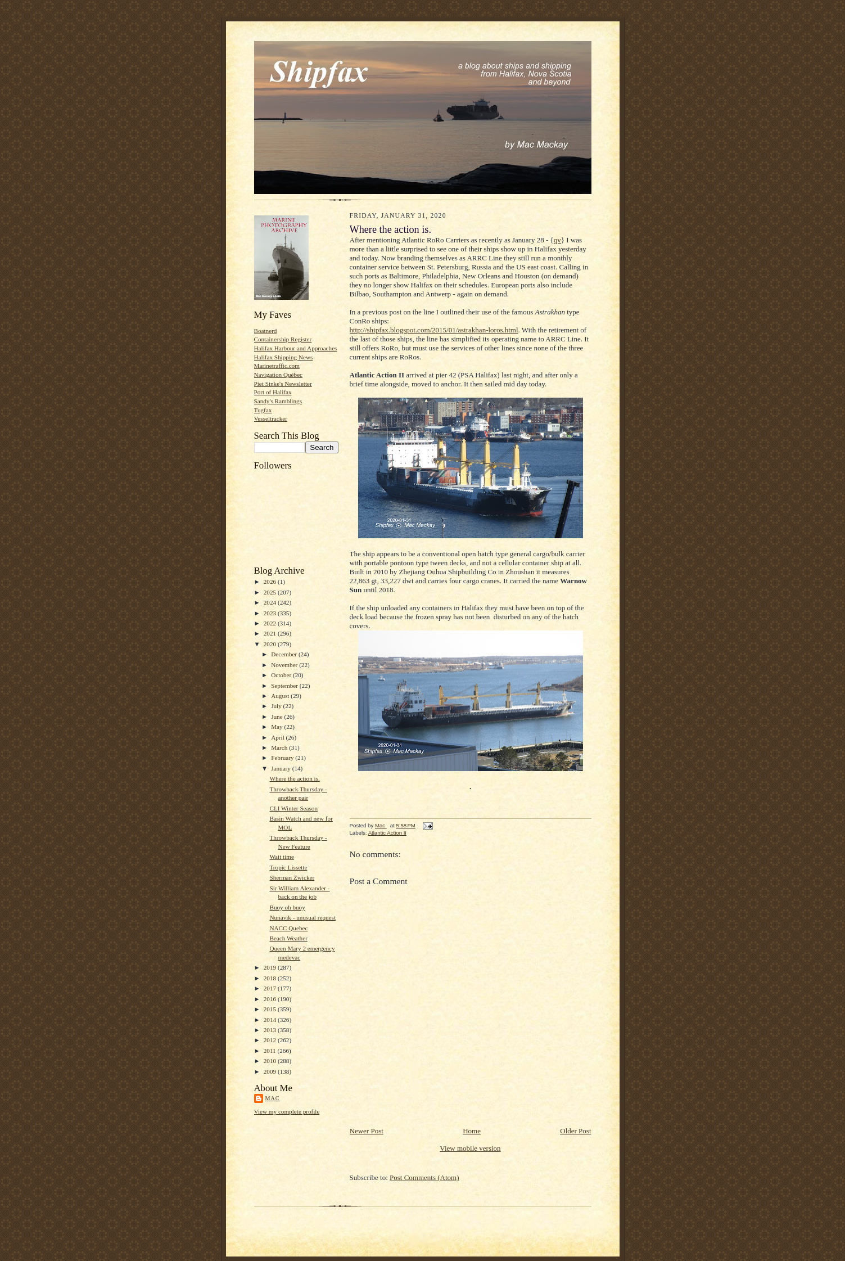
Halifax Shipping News (283, 357)
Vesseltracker (271, 418)
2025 (271, 592)
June (277, 716)
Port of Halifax (273, 392)
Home (472, 1131)
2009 (271, 1071)
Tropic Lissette (288, 867)
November (285, 664)
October (282, 675)
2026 (271, 581)
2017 (271, 988)
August (281, 695)
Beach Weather (288, 938)
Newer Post (366, 1131)
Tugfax (263, 410)
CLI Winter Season (293, 808)
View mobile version (470, 1148)
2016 (271, 999)
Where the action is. (294, 778)
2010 (271, 1060)
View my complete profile (287, 1111)
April (278, 737)
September (285, 685)
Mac (272, 1098)
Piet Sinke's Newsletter (283, 383)
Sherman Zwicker (291, 877)
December (285, 654)
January (281, 768)
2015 (271, 1009)
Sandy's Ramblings (278, 401)
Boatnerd (265, 330)
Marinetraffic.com (277, 365)
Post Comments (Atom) (424, 1177)
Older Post (575, 1131)
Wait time (281, 856)
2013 (271, 1029)
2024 (271, 602)
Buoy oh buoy (287, 907)
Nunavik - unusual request (302, 917)
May (277, 726)
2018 (271, 978)
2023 (271, 613)
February (283, 757)
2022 (271, 623)
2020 (271, 644)
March (280, 747)
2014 (271, 1019)
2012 (271, 1040)
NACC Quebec (288, 928)
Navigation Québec (278, 374)
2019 (271, 967)
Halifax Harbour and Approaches (295, 348)
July (277, 705)
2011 (271, 1050)
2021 (271, 633)
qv (557, 240)
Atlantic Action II (387, 833)
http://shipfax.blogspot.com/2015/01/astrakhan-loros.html (434, 330)
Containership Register (283, 339)
